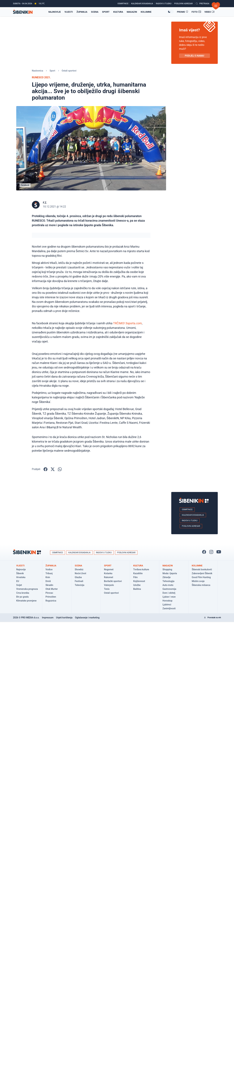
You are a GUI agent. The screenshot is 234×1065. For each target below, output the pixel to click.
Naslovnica (37, 70)
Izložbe (137, 585)
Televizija (79, 585)
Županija (82, 12)
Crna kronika (22, 593)
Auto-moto (167, 585)
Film (135, 577)
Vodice (49, 569)
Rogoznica (51, 600)
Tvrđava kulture (141, 569)
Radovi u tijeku (189, 520)
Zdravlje (166, 577)
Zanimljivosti (169, 608)
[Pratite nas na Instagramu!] (211, 552)
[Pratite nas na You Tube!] (218, 552)
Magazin (132, 12)
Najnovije (21, 569)
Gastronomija (169, 589)
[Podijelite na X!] (53, 469)
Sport (106, 12)
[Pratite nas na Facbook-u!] (204, 552)
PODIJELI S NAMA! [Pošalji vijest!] (194, 55)
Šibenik (20, 573)
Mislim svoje (198, 581)
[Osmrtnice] (123, 3)
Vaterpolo (109, 585)
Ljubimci (166, 604)
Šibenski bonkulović (202, 569)
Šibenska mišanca (201, 585)
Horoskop (167, 600)
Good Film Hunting (201, 577)
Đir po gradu (22, 596)
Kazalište (138, 573)
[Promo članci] (182, 11)
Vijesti (69, 12)
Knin (48, 577)
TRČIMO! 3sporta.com (127, 323)
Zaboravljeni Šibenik (202, 573)
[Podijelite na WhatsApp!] (60, 469)
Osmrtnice (187, 509)
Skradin (49, 585)
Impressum (47, 617)
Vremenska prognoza (27, 589)
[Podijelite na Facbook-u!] (45, 469)
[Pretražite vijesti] (202, 3)
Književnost (139, 581)
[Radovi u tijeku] (164, 3)
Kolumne (146, 12)
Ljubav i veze (169, 596)
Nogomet (108, 569)
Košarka (108, 573)
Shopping (167, 569)
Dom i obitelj (168, 593)
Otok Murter (52, 589)
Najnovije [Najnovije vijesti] (54, 12)
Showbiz (79, 569)
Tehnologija (168, 581)
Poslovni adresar (191, 526)
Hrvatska (20, 577)
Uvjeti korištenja (64, 617)
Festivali (79, 581)
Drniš (48, 581)
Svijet (19, 585)
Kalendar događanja (193, 515)
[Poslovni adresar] (184, 3)
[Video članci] (209, 11)
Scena (94, 12)
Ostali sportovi (69, 70)
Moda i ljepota (169, 573)
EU (17, 581)
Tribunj (49, 573)
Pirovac (49, 593)
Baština (137, 589)
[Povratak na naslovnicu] (22, 12)
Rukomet (108, 577)
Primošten (51, 596)
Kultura (118, 12)
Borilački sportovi (113, 581)
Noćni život (80, 573)
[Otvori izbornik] (216, 6)
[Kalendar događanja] (143, 3)
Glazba (78, 577)
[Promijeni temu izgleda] (170, 11)
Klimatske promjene (26, 600)
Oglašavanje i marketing (87, 617)
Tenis (107, 589)
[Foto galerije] (196, 11)
